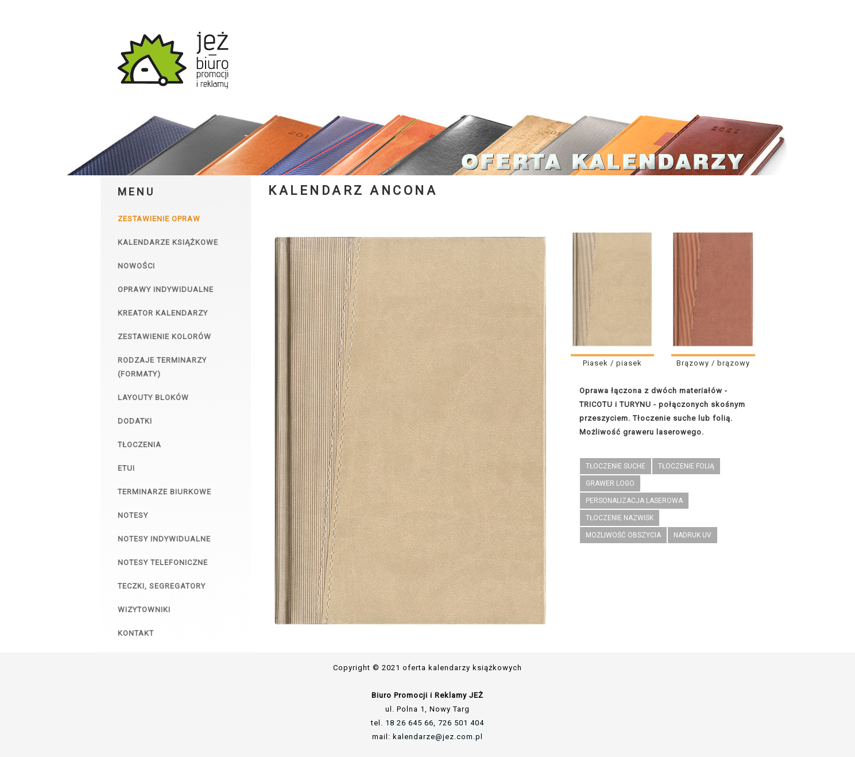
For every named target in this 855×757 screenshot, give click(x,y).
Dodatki (135, 421)
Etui (126, 468)
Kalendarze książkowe (168, 242)
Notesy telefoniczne (163, 562)
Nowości (136, 266)
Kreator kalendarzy (163, 313)
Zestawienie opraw (159, 218)
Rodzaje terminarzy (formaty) (162, 367)
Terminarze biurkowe (164, 491)
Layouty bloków (153, 397)
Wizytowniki (144, 609)
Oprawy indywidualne (166, 289)
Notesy (133, 515)
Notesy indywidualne (164, 539)
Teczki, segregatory (162, 586)
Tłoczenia (139, 444)
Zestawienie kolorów (164, 336)
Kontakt (136, 633)
